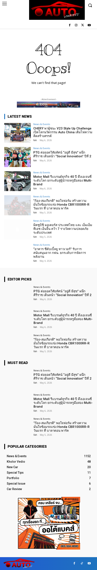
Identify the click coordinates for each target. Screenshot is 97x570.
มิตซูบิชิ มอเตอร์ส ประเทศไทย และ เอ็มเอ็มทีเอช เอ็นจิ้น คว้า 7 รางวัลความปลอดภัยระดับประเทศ (62, 228)
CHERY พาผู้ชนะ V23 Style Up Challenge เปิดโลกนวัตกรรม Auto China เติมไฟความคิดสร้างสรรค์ (62, 132)
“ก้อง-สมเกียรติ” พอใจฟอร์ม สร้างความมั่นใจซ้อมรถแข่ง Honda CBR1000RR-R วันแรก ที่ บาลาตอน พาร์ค (61, 204)
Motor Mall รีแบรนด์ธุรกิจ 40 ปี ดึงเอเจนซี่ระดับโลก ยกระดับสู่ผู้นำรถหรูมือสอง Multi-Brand (62, 180)
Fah (35, 140)
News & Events (41, 124)
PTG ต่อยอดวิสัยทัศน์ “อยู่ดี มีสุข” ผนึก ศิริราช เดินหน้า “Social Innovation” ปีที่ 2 (62, 154)
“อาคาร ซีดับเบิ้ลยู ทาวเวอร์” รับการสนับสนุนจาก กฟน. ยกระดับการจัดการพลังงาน (59, 253)
